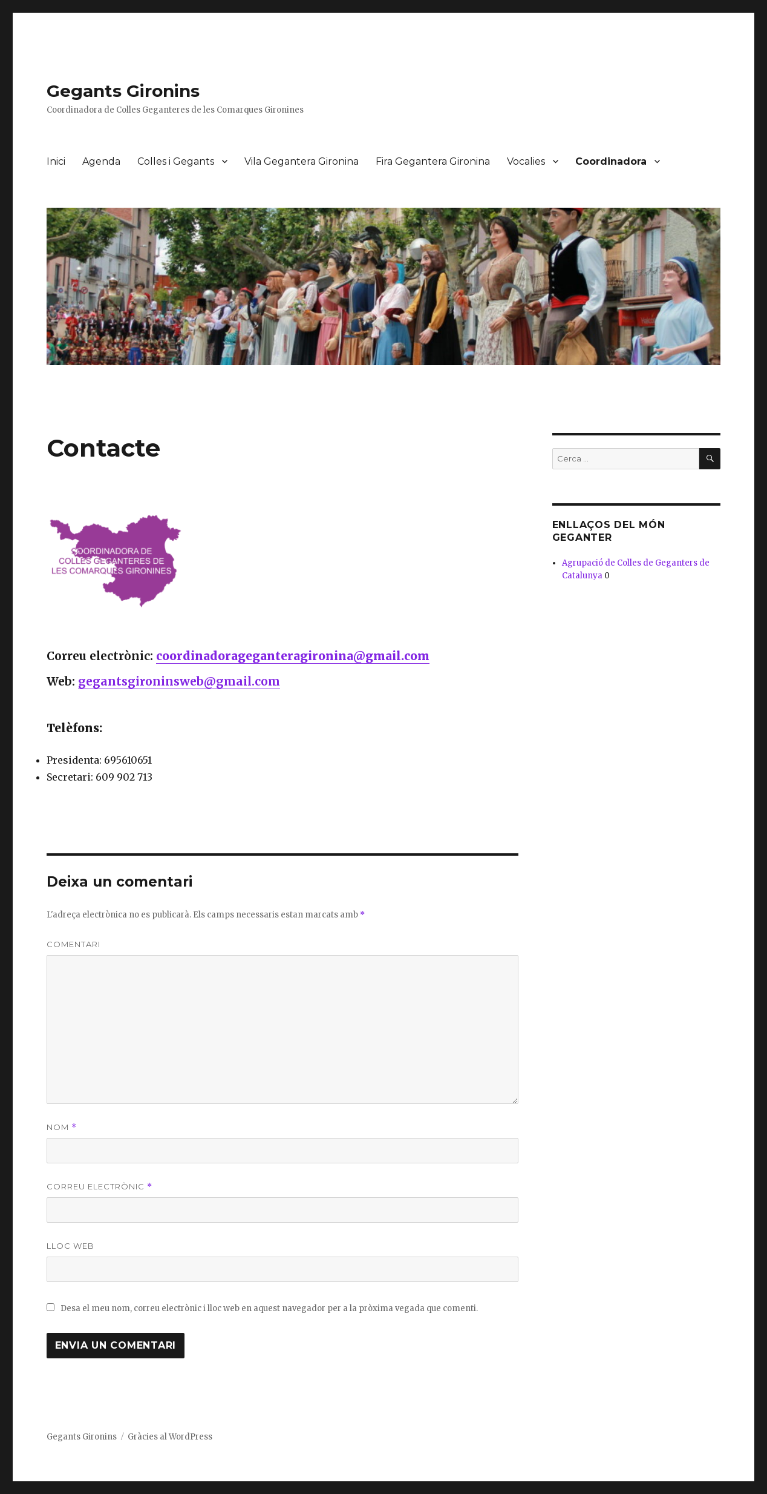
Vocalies (526, 161)
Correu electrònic (99, 1187)
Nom (62, 1127)
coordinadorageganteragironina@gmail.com (292, 656)
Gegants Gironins (123, 91)
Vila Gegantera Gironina (301, 161)
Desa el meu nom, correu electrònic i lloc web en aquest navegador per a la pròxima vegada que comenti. (269, 1308)
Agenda (101, 161)
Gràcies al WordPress (170, 1437)
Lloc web (70, 1246)
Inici (56, 161)
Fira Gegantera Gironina (433, 161)
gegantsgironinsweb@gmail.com (179, 681)
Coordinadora (611, 161)
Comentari (73, 944)
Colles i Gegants (175, 161)
